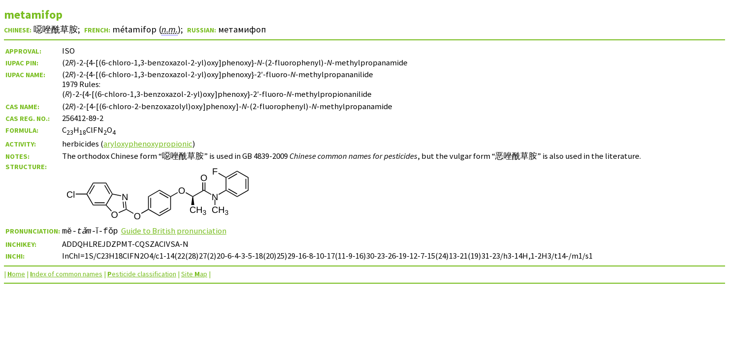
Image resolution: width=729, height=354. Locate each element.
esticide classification (141, 273)
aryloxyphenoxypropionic (147, 143)
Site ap (194, 273)
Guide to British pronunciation (177, 230)
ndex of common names (66, 273)
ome (16, 273)
